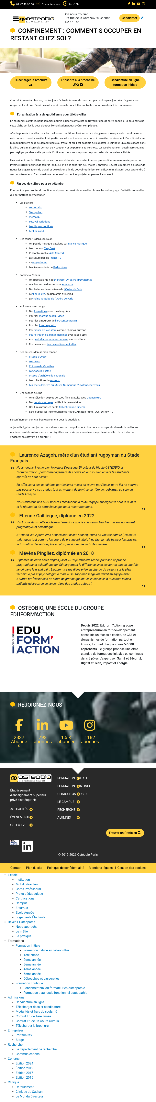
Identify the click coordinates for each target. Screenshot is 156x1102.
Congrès (13, 1059)
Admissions (16, 997)
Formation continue (74, 786)
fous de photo (47, 325)
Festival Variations (39, 221)
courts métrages (43, 402)
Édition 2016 (24, 1077)
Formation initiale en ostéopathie (46, 950)
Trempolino (35, 212)
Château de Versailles (41, 366)
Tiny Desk (49, 248)
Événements (20, 817)
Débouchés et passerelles (41, 978)
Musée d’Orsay (37, 356)
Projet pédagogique (29, 894)
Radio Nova (60, 267)
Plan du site (34, 868)
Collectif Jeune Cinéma (72, 407)
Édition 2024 (24, 1063)
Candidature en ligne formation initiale (125, 82)
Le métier (22, 931)
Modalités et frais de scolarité (36, 1011)
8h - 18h (74, 4)
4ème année (32, 969)
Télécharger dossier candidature (38, 1007)
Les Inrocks (35, 207)
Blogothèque (39, 262)
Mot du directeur (27, 884)
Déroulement (25, 1087)
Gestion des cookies (131, 868)
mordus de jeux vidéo (51, 316)
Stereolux (34, 217)
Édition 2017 (24, 1073)
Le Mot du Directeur (29, 1096)
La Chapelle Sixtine (40, 371)
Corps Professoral (28, 889)
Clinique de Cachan (29, 1092)
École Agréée (25, 912)
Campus (21, 903)
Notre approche (26, 927)
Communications (28, 1054)
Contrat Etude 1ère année (33, 1016)
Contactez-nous (51, 4)
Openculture (93, 397)
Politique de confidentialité (65, 868)
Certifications (25, 898)
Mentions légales (101, 868)
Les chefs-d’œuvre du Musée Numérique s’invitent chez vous (64, 385)
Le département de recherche (36, 1049)
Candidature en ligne (30, 1002)
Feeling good (36, 231)
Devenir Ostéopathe (21, 922)
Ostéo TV (17, 825)
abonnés (43, 741)
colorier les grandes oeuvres (51, 339)
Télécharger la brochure (30, 82)
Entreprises (16, 1030)
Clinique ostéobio (72, 794)
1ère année (31, 955)
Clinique (13, 1082)
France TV (55, 257)
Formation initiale (72, 778)
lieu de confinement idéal (61, 344)
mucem (55, 380)
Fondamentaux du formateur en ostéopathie (54, 988)
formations (40, 311)
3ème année (32, 964)
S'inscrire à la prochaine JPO (78, 82)
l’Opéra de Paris (73, 289)
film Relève (38, 294)
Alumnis (64, 817)
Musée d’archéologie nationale (47, 375)
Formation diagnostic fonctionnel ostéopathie (55, 993)
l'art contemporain (66, 320)
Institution (23, 879)
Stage (20, 1040)
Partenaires (24, 1035)
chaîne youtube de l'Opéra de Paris (52, 298)
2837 (19, 737)
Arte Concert (56, 253)
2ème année (32, 960)
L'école (12, 875)
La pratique (23, 936)
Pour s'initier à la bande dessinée (48, 334)
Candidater (129, 18)
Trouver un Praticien (125, 833)
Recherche (66, 810)
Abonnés (19, 743)
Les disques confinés (41, 226)
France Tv (67, 284)
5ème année (32, 974)
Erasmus (22, 908)
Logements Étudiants (30, 917)
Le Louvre (34, 361)
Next (10, 551)
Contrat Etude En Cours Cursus (37, 1021)
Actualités (19, 809)
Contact (15, 868)
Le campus (65, 802)
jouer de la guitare (46, 330)
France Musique (77, 243)
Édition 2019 (24, 1068)
